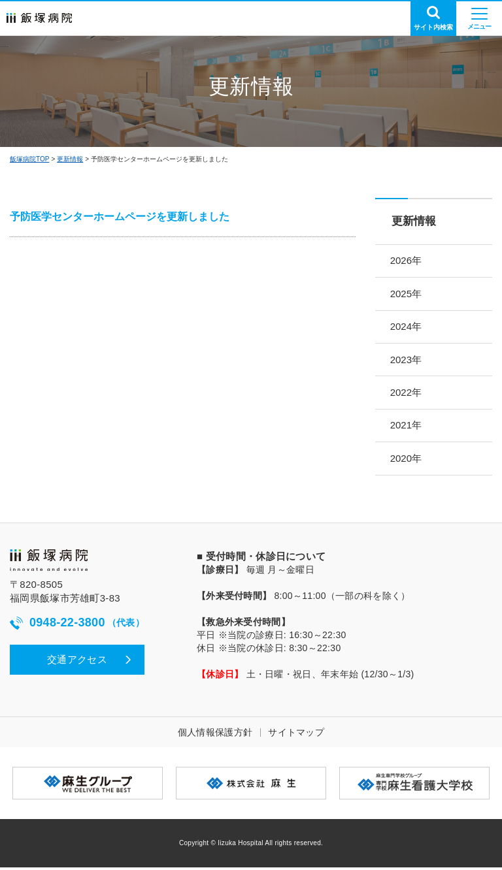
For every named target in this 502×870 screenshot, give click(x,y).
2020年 (407, 460)
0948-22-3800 (77, 626)
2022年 (407, 394)
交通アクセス (77, 662)
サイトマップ (296, 735)
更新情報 (70, 159)
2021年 (407, 427)
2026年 (407, 260)
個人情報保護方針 (215, 735)
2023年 (407, 360)
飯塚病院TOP (29, 159)
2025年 (407, 294)
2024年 (407, 327)
